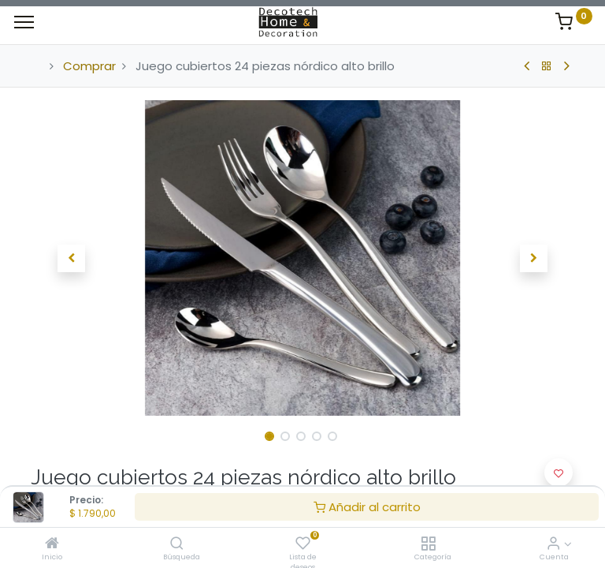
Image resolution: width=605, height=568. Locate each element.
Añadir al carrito (367, 507)
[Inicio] (52, 544)
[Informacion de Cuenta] (553, 544)
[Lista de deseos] (302, 544)
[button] (72, 258)
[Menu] (24, 22)
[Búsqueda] (176, 544)
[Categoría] (428, 544)
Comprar (89, 66)
